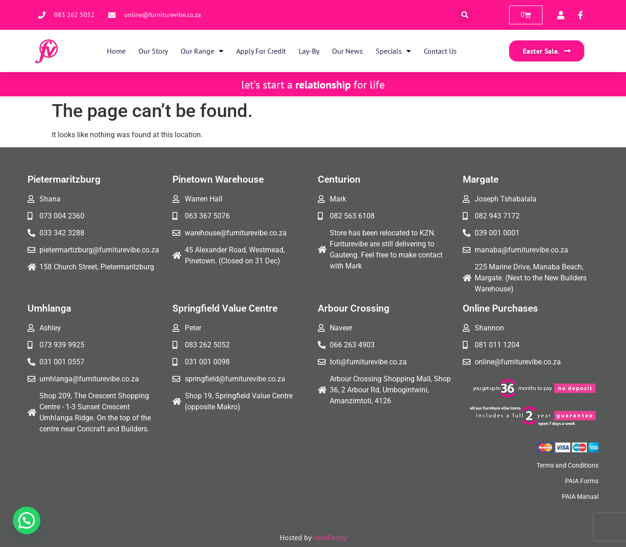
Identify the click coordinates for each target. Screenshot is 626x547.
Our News (347, 51)
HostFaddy (329, 537)
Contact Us (440, 51)
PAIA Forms (581, 481)
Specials (393, 51)
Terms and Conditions (567, 465)
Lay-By (309, 51)
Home (116, 51)
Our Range (202, 51)
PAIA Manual (580, 496)
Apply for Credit (261, 51)
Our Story (153, 51)
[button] (465, 15)
